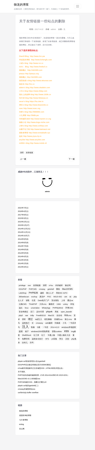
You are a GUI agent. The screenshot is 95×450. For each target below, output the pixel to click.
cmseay (42, 289)
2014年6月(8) (23, 250)
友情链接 (29, 153)
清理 (22, 153)
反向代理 (40, 312)
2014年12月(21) (24, 229)
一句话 (45, 327)
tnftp (32, 315)
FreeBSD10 (41, 315)
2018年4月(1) (23, 211)
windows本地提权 (69, 327)
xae (26, 315)
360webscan (24, 297)
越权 (42, 293)
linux (27, 308)
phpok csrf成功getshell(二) (28, 386)
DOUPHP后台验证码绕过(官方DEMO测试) (34, 365)
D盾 (38, 327)
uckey (65, 304)
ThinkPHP (33, 304)
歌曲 (33, 327)
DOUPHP (23, 289)
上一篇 (23, 159)
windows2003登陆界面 (40, 331)
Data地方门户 (43, 300)
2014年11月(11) (24, 232)
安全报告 (55, 300)
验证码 (68, 285)
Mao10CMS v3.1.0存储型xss (29, 379)
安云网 (21, 429)
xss (66, 331)
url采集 (54, 339)
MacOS (51, 315)
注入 (25, 327)
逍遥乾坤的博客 (25, 415)
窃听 (24, 319)
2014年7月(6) (23, 246)
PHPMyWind (58, 308)
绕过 (30, 319)
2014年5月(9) (23, 253)
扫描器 (57, 323)
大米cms (42, 304)
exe (29, 285)
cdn (65, 297)
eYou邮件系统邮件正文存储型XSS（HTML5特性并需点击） (41, 368)
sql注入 (38, 319)
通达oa (70, 300)
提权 (21, 331)
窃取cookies (57, 331)
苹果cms (67, 315)
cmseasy (39, 323)
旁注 (61, 339)
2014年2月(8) (23, 263)
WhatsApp (46, 308)
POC (49, 297)
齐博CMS (69, 308)
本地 (72, 304)
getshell (51, 289)
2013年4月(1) (23, 267)
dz (70, 297)
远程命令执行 (37, 339)
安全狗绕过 (23, 312)
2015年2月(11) (23, 222)
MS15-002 (58, 297)
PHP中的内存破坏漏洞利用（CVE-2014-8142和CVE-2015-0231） (43, 375)
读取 (28, 300)
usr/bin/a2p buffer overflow (28, 393)
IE (32, 323)
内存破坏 (59, 285)
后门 (32, 312)
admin (53, 29)
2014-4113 (54, 327)
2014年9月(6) (23, 239)
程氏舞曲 (48, 319)
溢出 (21, 308)
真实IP (42, 297)
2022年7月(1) (23, 208)
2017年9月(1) (23, 215)
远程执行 (26, 323)
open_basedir (66, 312)
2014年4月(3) (23, 256)
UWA (59, 304)
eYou (51, 285)
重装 (58, 289)
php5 (21, 315)
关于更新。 (22, 372)
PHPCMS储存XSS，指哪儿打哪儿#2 (32, 382)
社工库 (36, 335)
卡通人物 (51, 335)
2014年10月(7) (23, 236)
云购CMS (23, 304)
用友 (57, 312)
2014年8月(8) (23, 243)
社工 (43, 335)
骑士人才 (50, 293)
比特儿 (25, 343)
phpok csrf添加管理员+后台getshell (31, 361)
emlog (21, 424)
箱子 (27, 331)
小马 (64, 323)
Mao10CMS (67, 289)
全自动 (59, 315)
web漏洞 (48, 323)
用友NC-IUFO (61, 293)
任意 (33, 300)
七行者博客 (23, 420)
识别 (67, 339)
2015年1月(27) (23, 225)
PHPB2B (33, 292)
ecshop (34, 297)
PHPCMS (33, 289)
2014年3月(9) (23, 260)
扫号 (32, 343)
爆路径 (51, 304)
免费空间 (26, 339)
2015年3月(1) (23, 218)
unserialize (35, 308)
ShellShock (26, 335)
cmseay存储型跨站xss (26, 389)
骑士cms (68, 319)
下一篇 (72, 159)
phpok (49, 311)
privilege (22, 285)
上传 (63, 300)
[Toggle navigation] (77, 6)
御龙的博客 (21, 4)
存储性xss (58, 319)
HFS (47, 339)
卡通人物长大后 (63, 335)
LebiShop (23, 293)
